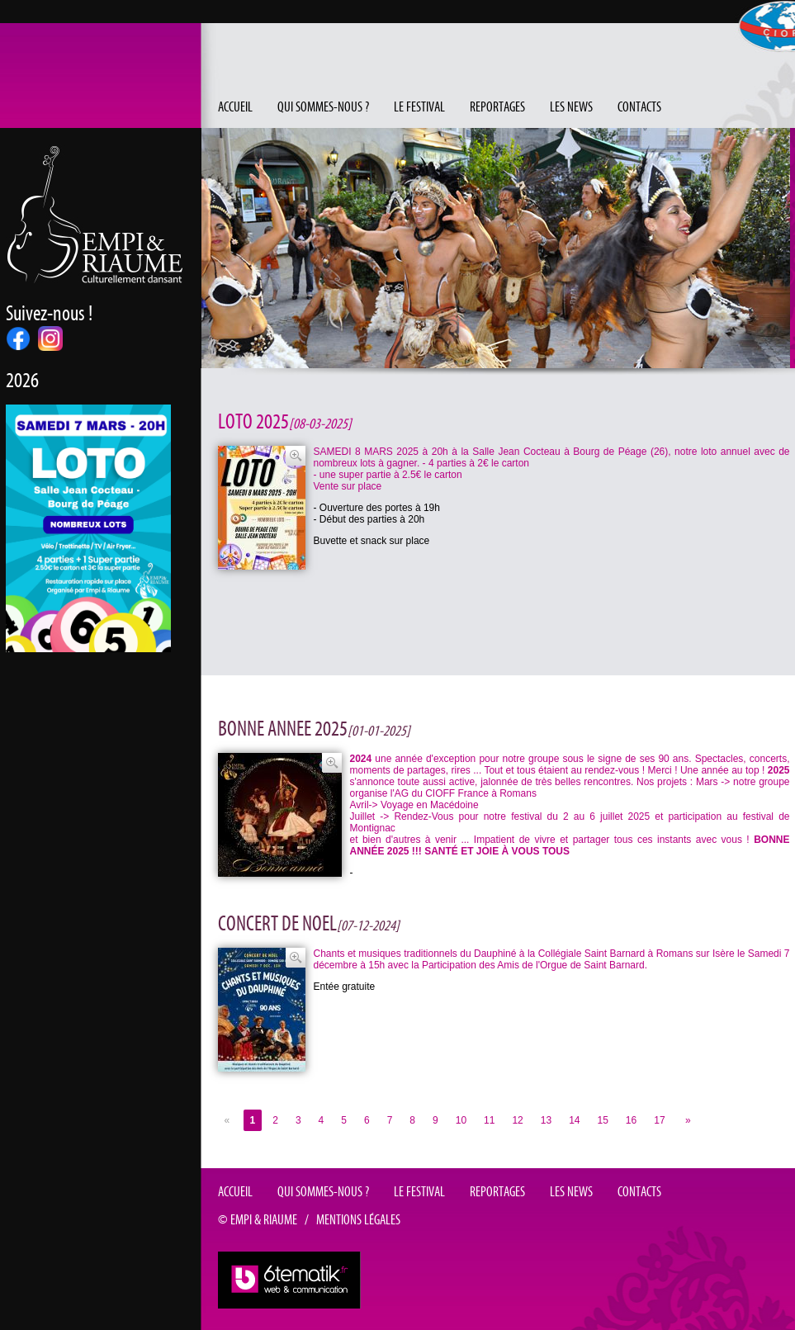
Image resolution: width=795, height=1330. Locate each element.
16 (631, 1120)
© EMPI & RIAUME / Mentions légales (309, 1220)
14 (574, 1120)
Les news (571, 107)
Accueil (235, 107)
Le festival (419, 107)
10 (461, 1120)
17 (659, 1120)
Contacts (639, 107)
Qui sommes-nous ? (323, 107)
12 (517, 1120)
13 (546, 1120)
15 (603, 1120)
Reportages (497, 107)
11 (489, 1120)
